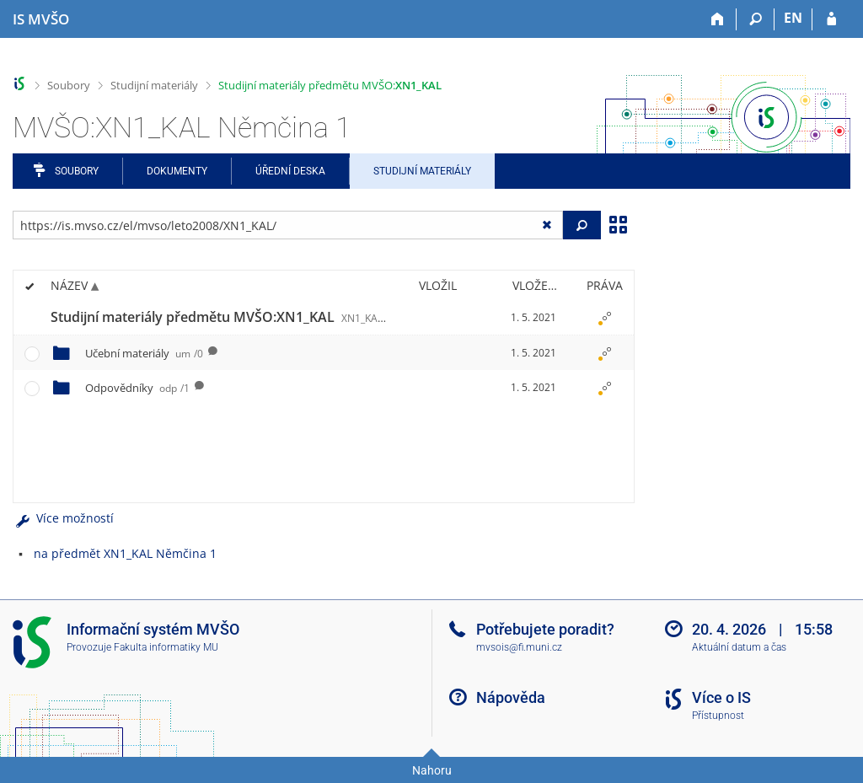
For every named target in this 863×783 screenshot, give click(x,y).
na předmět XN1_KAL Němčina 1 (125, 553)
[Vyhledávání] (756, 19)
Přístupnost (718, 715)
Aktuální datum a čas (739, 647)
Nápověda (510, 697)
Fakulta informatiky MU (166, 647)
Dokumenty (177, 171)
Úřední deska (290, 171)
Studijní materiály (154, 85)
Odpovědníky (137, 387)
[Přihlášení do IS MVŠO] (831, 19)
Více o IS (721, 697)
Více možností (63, 518)
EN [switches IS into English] (793, 17)
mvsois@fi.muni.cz (519, 647)
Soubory (68, 85)
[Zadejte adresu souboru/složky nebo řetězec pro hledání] (288, 225)
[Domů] (718, 19)
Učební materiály (144, 353)
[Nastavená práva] (604, 317)
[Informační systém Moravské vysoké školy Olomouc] (41, 19)
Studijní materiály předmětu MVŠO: (330, 85)
